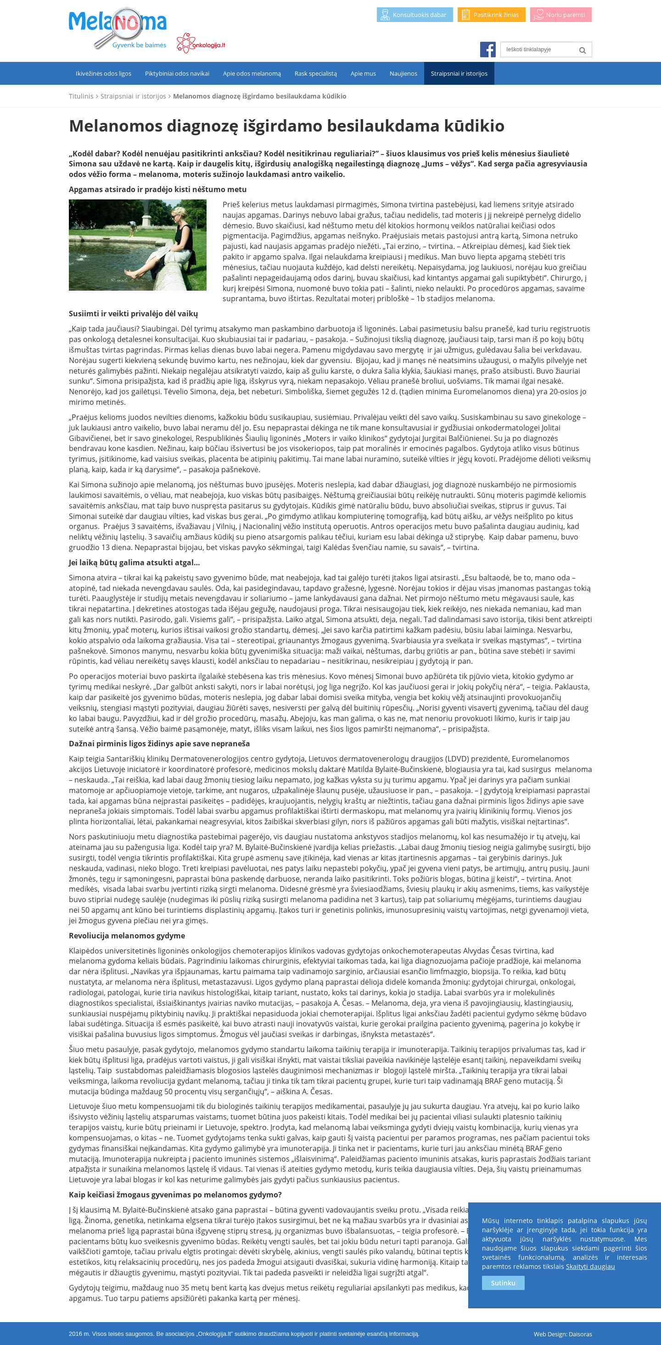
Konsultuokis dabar (419, 15)
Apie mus (363, 73)
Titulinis (81, 96)
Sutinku (503, 1283)
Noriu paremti (565, 15)
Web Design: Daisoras (563, 1334)
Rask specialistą (316, 73)
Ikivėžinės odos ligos (103, 73)
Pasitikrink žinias (496, 15)
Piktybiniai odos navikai (177, 73)
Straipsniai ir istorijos (459, 73)
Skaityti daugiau (590, 1266)
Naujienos (403, 73)
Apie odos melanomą (252, 73)
